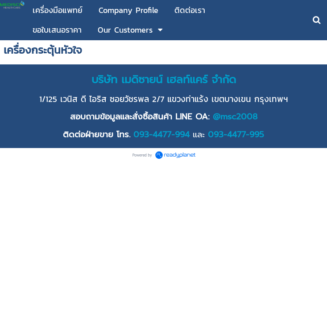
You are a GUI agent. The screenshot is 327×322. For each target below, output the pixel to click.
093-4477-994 (161, 134)
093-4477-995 (236, 134)
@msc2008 (235, 116)
